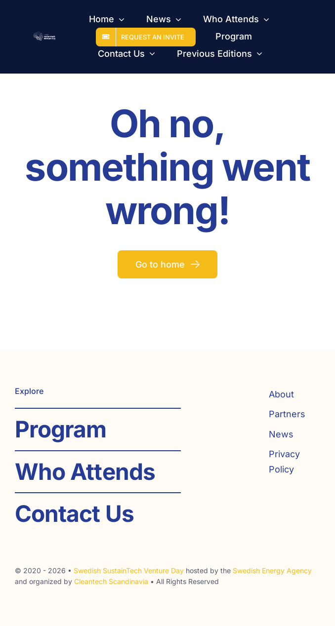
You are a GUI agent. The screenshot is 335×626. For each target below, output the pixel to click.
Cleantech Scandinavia (111, 581)
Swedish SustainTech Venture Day (129, 570)
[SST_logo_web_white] (44, 36)
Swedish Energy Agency (272, 570)
